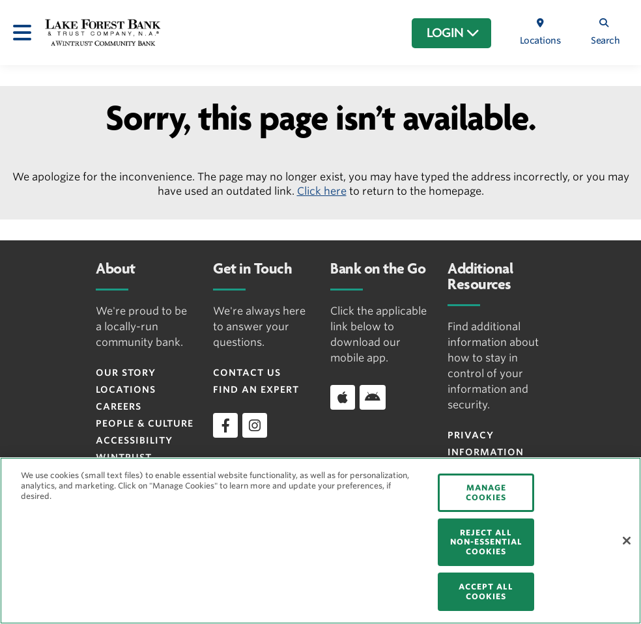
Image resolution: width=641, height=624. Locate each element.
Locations (126, 389)
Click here (322, 191)
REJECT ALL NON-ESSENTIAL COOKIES (486, 542)
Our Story (126, 372)
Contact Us (247, 372)
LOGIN (453, 33)
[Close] (626, 540)
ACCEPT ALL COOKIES (486, 591)
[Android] (373, 397)
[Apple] (342, 397)
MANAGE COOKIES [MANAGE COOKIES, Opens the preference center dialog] (486, 492)
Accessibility (134, 440)
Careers (118, 406)
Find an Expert (256, 389)
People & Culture (144, 423)
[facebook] (225, 425)
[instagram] (254, 425)
